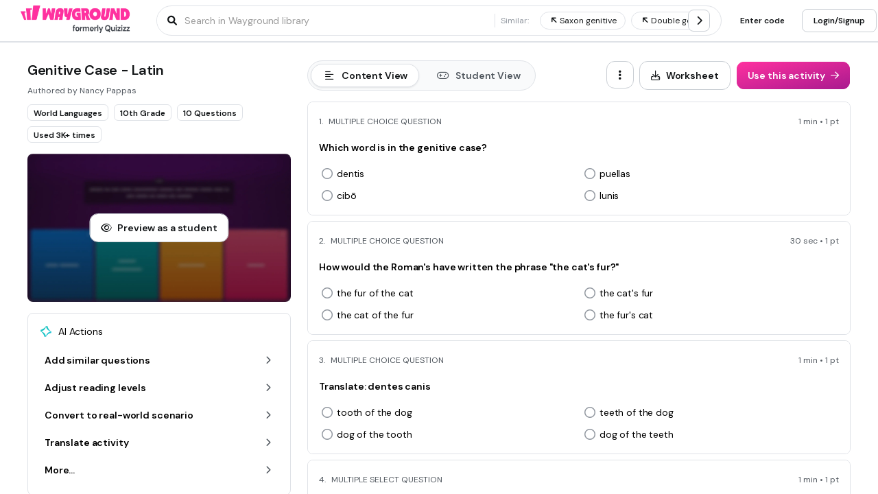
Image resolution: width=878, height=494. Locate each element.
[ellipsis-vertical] (620, 75)
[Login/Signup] (839, 20)
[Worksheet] (685, 75)
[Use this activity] (793, 75)
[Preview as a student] (158, 227)
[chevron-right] (699, 21)
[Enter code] (762, 20)
